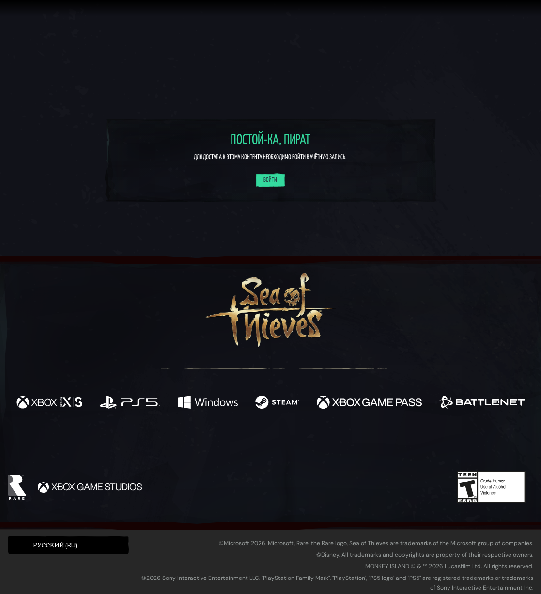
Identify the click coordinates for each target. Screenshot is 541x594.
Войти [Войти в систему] (270, 180)
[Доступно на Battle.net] (482, 403)
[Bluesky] (363, 444)
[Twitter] (198, 443)
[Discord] (309, 445)
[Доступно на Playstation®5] (130, 403)
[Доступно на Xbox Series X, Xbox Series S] (49, 403)
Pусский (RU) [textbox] (55, 545)
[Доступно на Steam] (277, 403)
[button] (68, 545)
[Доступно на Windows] (208, 403)
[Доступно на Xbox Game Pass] (369, 403)
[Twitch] (226, 443)
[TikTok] (336, 443)
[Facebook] (173, 442)
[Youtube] (268, 443)
